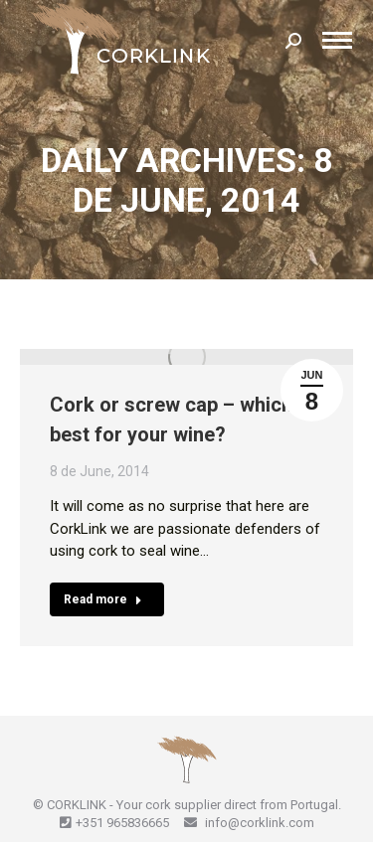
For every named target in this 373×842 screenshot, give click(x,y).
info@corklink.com (258, 822)
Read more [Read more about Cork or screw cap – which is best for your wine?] (103, 599)
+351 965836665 (122, 822)
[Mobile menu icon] (337, 40)
